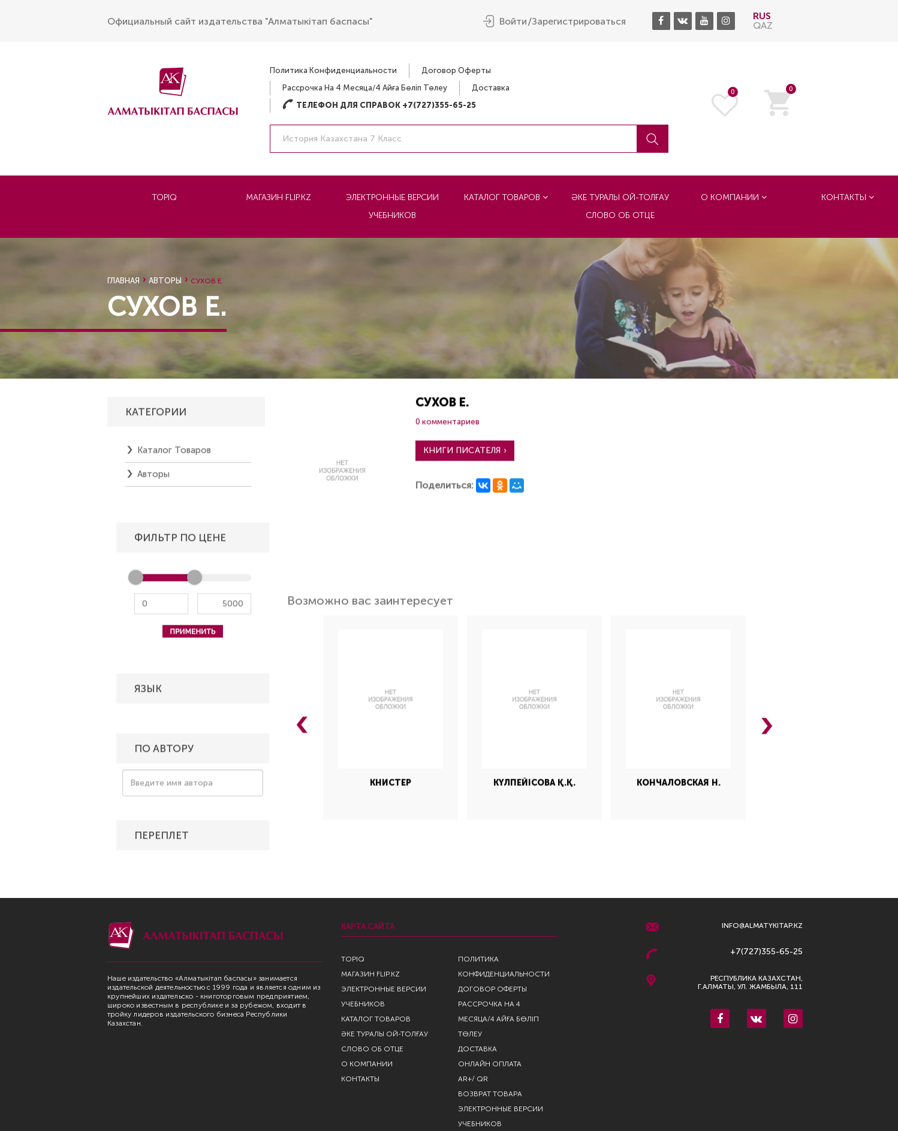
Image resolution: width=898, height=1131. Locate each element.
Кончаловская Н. (679, 790)
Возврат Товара (490, 1094)
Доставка (491, 87)
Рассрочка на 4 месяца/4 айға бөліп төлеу (364, 87)
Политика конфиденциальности (333, 70)
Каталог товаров (506, 197)
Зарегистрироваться (579, 21)
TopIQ (164, 197)
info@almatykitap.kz (762, 926)
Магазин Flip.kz (278, 197)
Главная (123, 280)
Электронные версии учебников (392, 206)
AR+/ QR (473, 1079)
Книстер (390, 790)
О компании (734, 197)
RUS (762, 16)
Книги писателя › (465, 457)
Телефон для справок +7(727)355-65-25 (379, 105)
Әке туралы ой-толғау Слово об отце (620, 206)
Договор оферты (456, 70)
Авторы (165, 280)
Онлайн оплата (490, 1064)
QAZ (763, 25)
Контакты (360, 1079)
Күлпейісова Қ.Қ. (534, 790)
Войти (513, 21)
